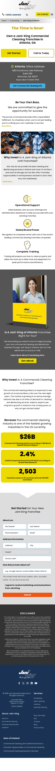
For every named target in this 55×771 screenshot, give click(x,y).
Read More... (7, 126)
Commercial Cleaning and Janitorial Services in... (23, 743)
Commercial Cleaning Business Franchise (20, 751)
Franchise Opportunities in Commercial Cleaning (23, 747)
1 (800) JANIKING (13, 15)
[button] (27, 15)
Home (4, 21)
